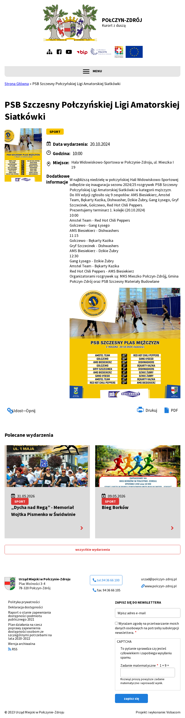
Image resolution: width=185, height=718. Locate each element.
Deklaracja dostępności (25, 607)
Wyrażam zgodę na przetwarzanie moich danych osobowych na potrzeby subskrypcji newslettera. (147, 628)
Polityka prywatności (24, 602)
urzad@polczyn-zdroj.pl (159, 579)
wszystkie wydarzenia (92, 549)
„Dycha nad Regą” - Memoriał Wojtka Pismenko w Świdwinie (43, 510)
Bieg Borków (115, 507)
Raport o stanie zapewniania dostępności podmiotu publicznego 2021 (29, 615)
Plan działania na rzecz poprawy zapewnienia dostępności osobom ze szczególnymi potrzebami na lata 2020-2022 (30, 631)
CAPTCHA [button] (124, 641)
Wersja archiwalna (21, 643)
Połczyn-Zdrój (122, 20)
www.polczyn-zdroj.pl (159, 586)
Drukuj (151, 410)
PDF (174, 410)
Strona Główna (17, 83)
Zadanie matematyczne (138, 665)
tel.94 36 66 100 (106, 580)
